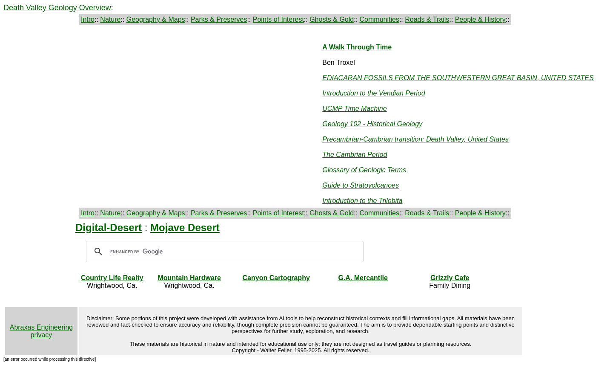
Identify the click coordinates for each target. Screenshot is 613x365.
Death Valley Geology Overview (57, 7)
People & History (480, 19)
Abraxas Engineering (41, 327)
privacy (41, 335)
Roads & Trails (427, 19)
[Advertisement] (94, 88)
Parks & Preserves (219, 19)
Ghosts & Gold (331, 19)
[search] (223, 251)
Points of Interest (278, 19)
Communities (379, 19)
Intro (88, 19)
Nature (110, 19)
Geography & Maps (155, 19)
